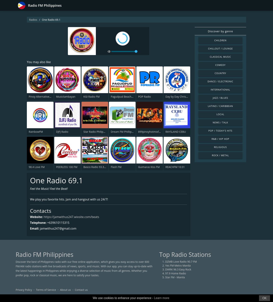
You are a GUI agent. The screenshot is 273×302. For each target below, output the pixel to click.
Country (220, 73)
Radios (33, 19)
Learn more (161, 298)
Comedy (220, 65)
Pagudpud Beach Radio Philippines (132, 96)
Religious (220, 147)
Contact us (81, 290)
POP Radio (144, 96)
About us (65, 290)
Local (220, 114)
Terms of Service (46, 290)
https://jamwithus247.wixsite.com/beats (71, 217)
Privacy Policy (24, 290)
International (220, 89)
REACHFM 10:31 (175, 167)
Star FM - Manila (175, 277)
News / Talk (220, 122)
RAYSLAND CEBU (175, 131)
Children (220, 40)
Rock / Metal (220, 155)
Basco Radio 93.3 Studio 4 (99, 167)
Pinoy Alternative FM (41, 96)
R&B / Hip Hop (220, 139)
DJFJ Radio (62, 131)
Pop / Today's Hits (220, 130)
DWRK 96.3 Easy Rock (178, 269)
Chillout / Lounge (220, 48)
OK (264, 298)
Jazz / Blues (220, 97)
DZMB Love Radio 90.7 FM (181, 261)
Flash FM (116, 167)
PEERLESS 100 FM (66, 167)
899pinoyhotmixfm (149, 131)
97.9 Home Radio (175, 273)
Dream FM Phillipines (123, 131)
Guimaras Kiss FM (149, 167)
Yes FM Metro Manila (178, 265)
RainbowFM (36, 131)
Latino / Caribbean (220, 106)
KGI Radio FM (91, 96)
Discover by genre (220, 31)
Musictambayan (66, 96)
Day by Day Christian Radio (181, 96)
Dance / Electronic (220, 81)
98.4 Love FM (37, 167)
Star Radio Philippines (96, 131)
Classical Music (220, 56)
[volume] (124, 51)
